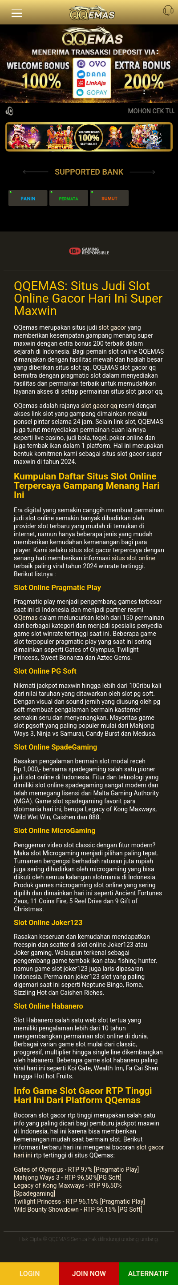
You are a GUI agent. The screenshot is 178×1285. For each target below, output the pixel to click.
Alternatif (148, 1273)
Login (30, 1273)
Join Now (89, 1273)
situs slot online (133, 558)
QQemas (26, 617)
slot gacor (112, 327)
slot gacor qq (99, 405)
